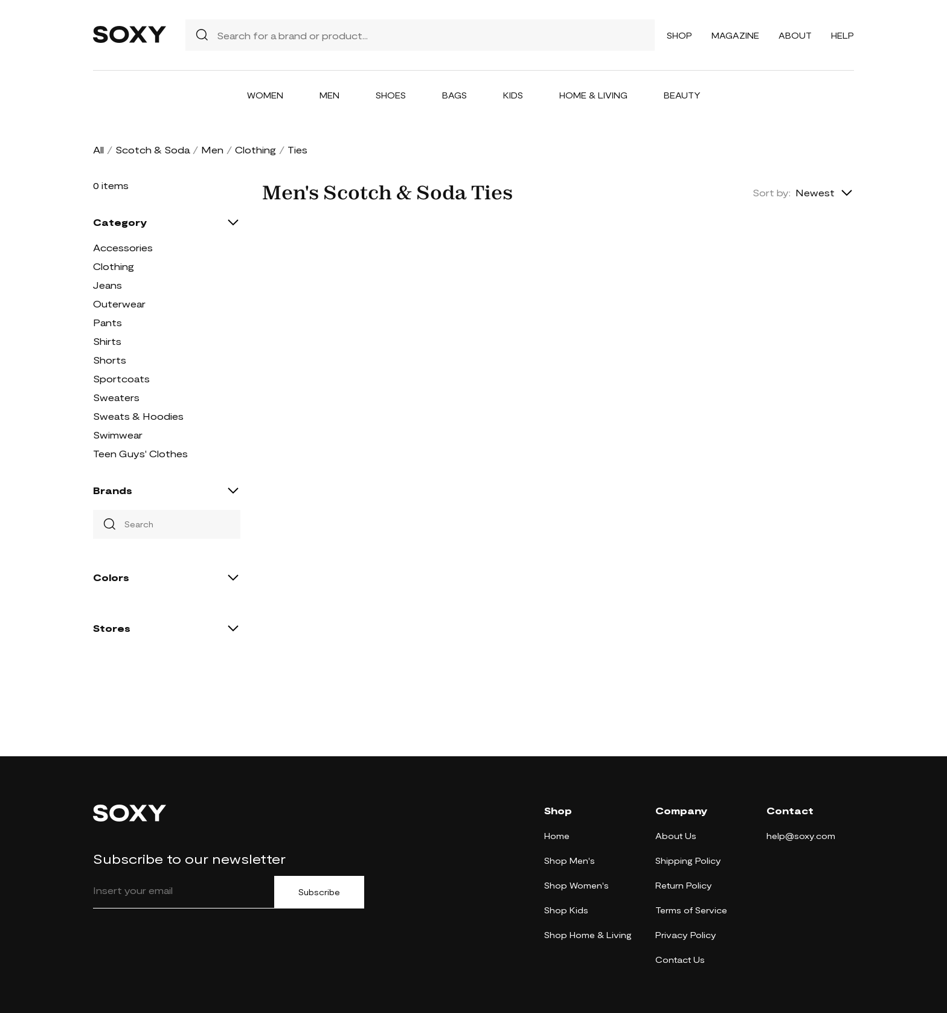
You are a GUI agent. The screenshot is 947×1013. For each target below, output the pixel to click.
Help (842, 35)
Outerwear (119, 303)
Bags (454, 95)
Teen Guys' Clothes (140, 453)
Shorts (109, 359)
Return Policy (683, 885)
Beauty (682, 95)
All (98, 149)
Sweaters (116, 397)
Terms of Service (691, 910)
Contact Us (680, 959)
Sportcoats (121, 378)
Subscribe (319, 892)
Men (329, 95)
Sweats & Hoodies (138, 416)
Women (265, 95)
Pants (107, 322)
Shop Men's (569, 860)
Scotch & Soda (152, 149)
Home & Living (593, 95)
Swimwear (118, 434)
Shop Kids (566, 910)
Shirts (107, 341)
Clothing (255, 149)
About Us (675, 836)
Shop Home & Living (588, 935)
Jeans (107, 285)
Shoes (391, 95)
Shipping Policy (688, 860)
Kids (513, 95)
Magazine (735, 35)
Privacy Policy (685, 935)
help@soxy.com (800, 836)
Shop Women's (576, 885)
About (795, 35)
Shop (679, 35)
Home (557, 836)
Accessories (123, 247)
